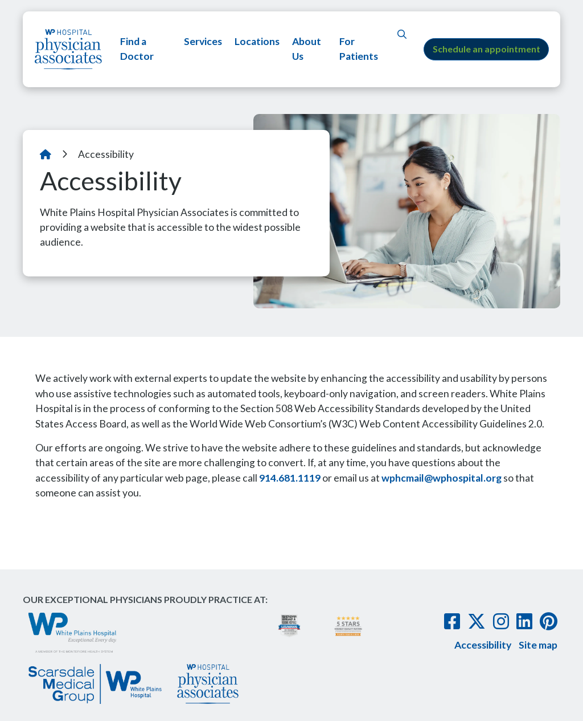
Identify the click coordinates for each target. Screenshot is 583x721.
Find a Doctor (137, 48)
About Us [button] (306, 48)
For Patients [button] (357, 48)
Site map (538, 645)
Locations (256, 41)
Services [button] (202, 41)
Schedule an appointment (486, 48)
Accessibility (482, 645)
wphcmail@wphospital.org (441, 478)
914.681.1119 (290, 478)
